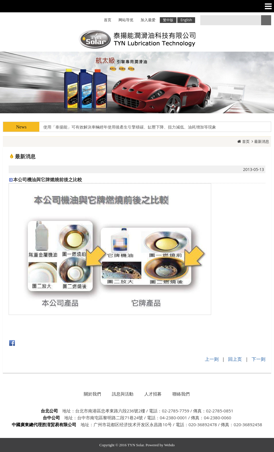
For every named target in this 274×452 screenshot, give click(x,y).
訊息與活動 (122, 394)
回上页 (235, 359)
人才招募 (153, 394)
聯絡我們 (181, 394)
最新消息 (261, 141)
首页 (246, 141)
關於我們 (92, 394)
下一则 (258, 359)
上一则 (212, 359)
